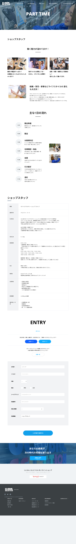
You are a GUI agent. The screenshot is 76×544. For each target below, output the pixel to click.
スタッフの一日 (35, 501)
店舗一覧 (38, 354)
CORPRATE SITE (68, 4)
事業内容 (9, 501)
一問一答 (9, 507)
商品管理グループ (35, 507)
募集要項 (46, 501)
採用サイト (45, 341)
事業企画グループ (35, 505)
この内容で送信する (38, 433)
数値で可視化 (10, 505)
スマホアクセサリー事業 (49, 503)
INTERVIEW (21, 498)
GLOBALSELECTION (7, 496)
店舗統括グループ (35, 503)
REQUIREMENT (48, 498)
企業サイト (31, 341)
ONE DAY (34, 498)
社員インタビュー (22, 501)
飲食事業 (46, 505)
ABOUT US (9, 498)
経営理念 (9, 503)
